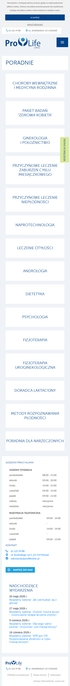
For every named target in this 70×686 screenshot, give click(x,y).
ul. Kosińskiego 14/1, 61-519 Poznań (27, 554)
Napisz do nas (20, 569)
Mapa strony (39, 675)
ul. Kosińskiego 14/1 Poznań (41, 30)
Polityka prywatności (18, 675)
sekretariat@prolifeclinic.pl (22, 558)
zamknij (35, 17)
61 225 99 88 (13, 30)
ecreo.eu (59, 681)
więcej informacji (35, 24)
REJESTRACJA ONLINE (64, 150)
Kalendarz (55, 675)
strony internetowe (44, 681)
